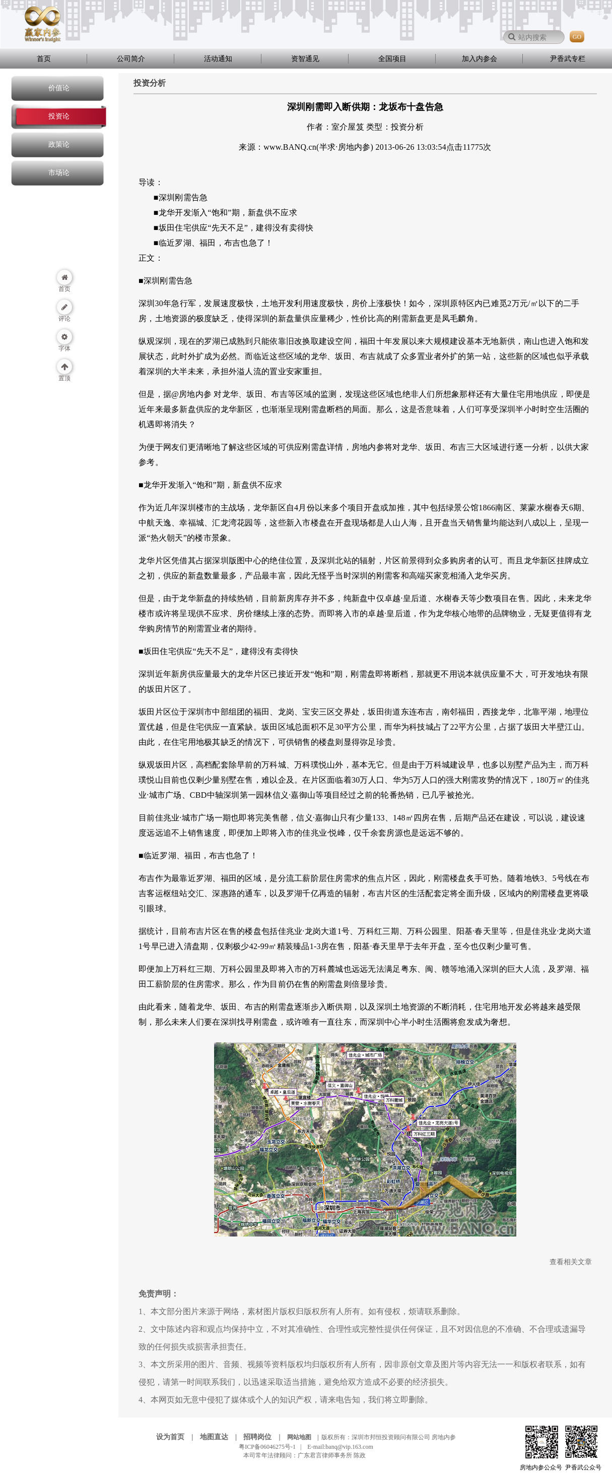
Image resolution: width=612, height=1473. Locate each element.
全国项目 (392, 59)
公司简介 (131, 59)
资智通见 (305, 59)
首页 (44, 59)
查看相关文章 (571, 1262)
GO (577, 36)
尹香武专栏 (567, 59)
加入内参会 (479, 59)
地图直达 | (221, 1437)
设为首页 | (177, 1437)
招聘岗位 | (264, 1437)
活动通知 (218, 59)
